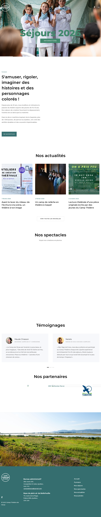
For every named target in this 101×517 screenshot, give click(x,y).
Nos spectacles (80, 489)
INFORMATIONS (50, 41)
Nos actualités (79, 492)
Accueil (76, 479)
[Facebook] (94, 7)
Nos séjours (78, 485)
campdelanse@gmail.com (33, 488)
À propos (77, 482)
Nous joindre (78, 496)
